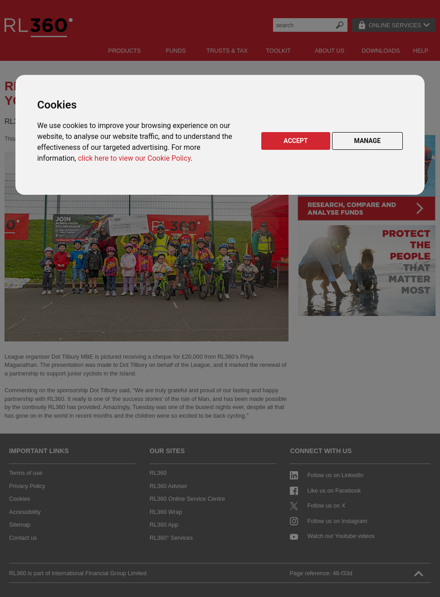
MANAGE (367, 140)
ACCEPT (296, 140)
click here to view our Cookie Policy (134, 158)
